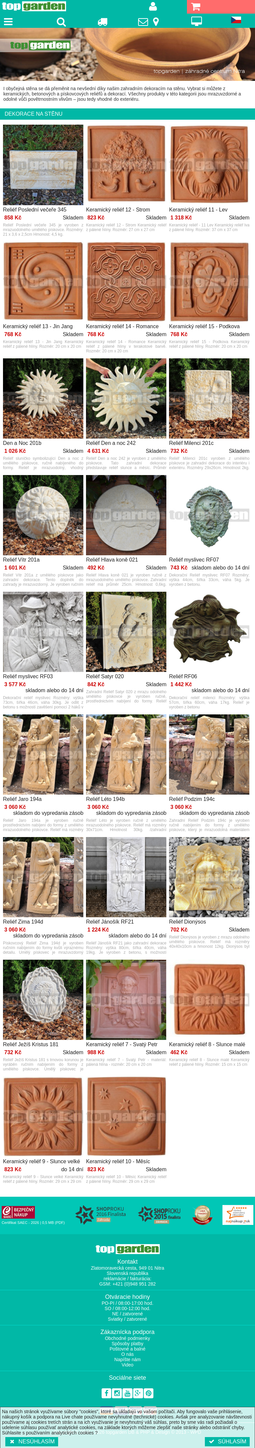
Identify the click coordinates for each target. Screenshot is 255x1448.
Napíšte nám (127, 1359)
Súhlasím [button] (227, 1441)
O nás (127, 1354)
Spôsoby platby (127, 1343)
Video (127, 1364)
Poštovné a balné (127, 1349)
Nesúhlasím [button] (32, 1441)
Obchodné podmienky (127, 1338)
